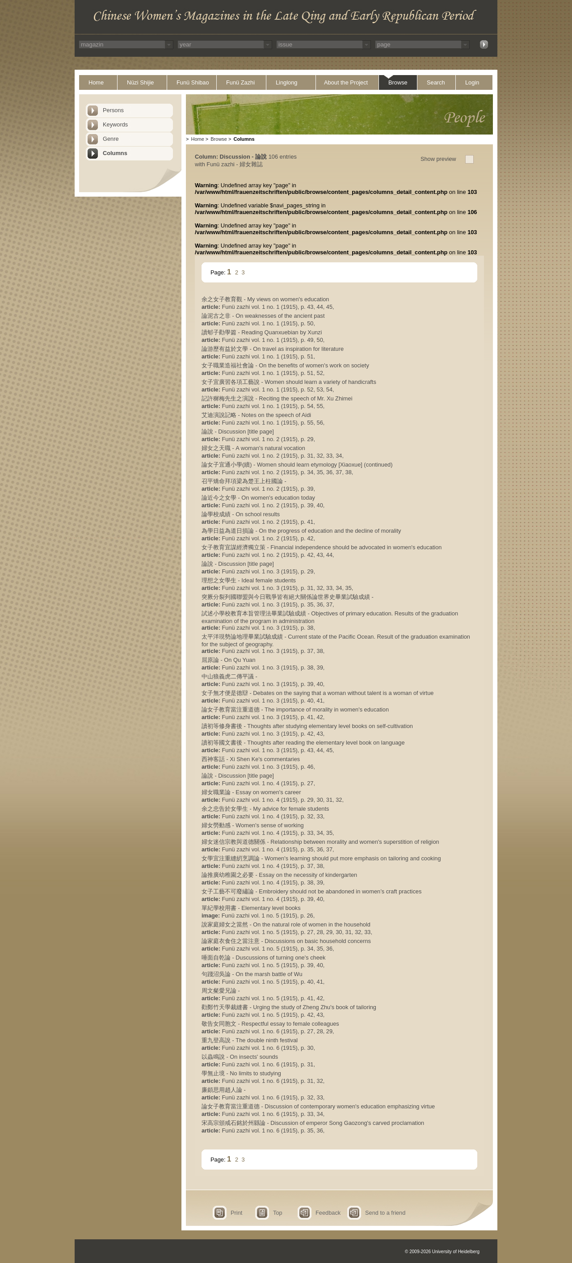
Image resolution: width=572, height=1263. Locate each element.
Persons (113, 110)
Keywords (115, 124)
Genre (111, 138)
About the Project (346, 82)
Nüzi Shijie (140, 82)
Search (436, 82)
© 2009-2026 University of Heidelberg (442, 1251)
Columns (115, 153)
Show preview (438, 159)
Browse (398, 82)
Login (472, 82)
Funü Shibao (193, 82)
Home (96, 82)
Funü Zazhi (240, 82)
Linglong (286, 82)
